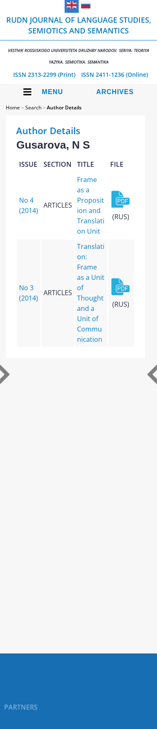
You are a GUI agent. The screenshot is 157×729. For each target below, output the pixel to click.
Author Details (64, 107)
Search (33, 107)
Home (13, 107)
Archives (115, 91)
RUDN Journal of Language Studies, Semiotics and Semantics (78, 40)
